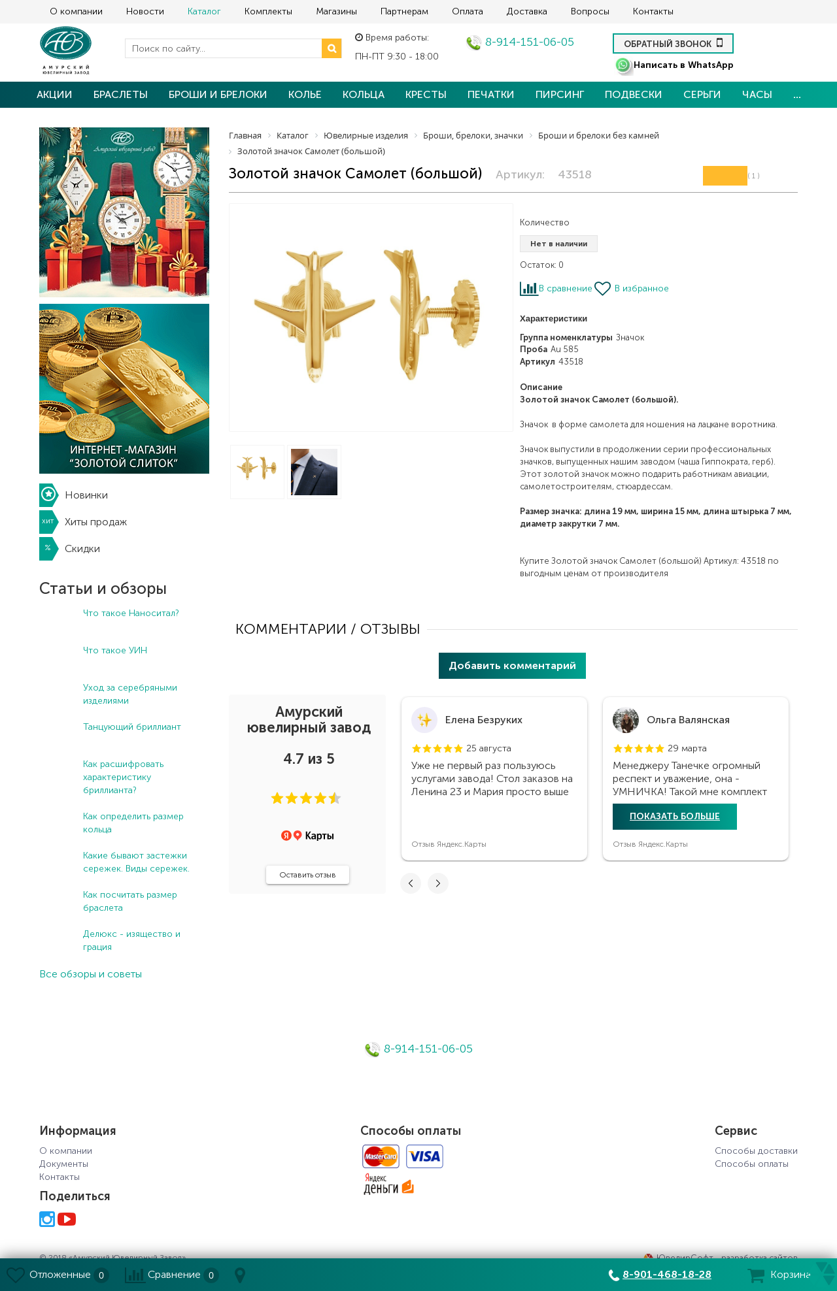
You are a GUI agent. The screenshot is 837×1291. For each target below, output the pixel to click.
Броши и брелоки (218, 94)
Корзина (790, 1274)
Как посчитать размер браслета (130, 901)
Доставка (527, 11)
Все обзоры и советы (90, 974)
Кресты (426, 94)
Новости (145, 11)
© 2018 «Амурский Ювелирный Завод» (112, 1257)
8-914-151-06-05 (520, 42)
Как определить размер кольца (133, 823)
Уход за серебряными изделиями (130, 694)
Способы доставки (756, 1150)
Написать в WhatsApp (674, 65)
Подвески (633, 94)
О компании (76, 11)
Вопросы (590, 11)
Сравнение (174, 1274)
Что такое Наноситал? (131, 613)
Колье (305, 94)
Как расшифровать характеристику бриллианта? (123, 777)
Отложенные (60, 1274)
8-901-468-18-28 (667, 1274)
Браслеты (121, 94)
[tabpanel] (494, 779)
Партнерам (404, 11)
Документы (63, 1163)
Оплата (467, 11)
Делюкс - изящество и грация (131, 940)
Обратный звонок (673, 42)
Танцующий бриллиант (132, 726)
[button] (277, 798)
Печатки (491, 94)
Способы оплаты (752, 1163)
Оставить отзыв (307, 874)
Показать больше (675, 816)
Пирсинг (560, 94)
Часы (757, 94)
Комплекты (268, 11)
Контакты (653, 11)
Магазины (336, 11)
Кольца (363, 94)
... (797, 94)
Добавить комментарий (512, 665)
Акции (55, 94)
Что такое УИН (115, 650)
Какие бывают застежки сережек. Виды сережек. (136, 862)
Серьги (702, 94)
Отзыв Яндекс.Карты (449, 844)
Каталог (204, 11)
